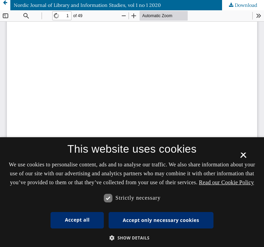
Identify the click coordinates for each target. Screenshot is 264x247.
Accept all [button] (77, 219)
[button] (132, 238)
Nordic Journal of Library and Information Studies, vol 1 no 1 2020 (87, 5)
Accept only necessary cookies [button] (161, 220)
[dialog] (132, 192)
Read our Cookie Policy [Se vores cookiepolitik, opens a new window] (226, 182)
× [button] (243, 157)
